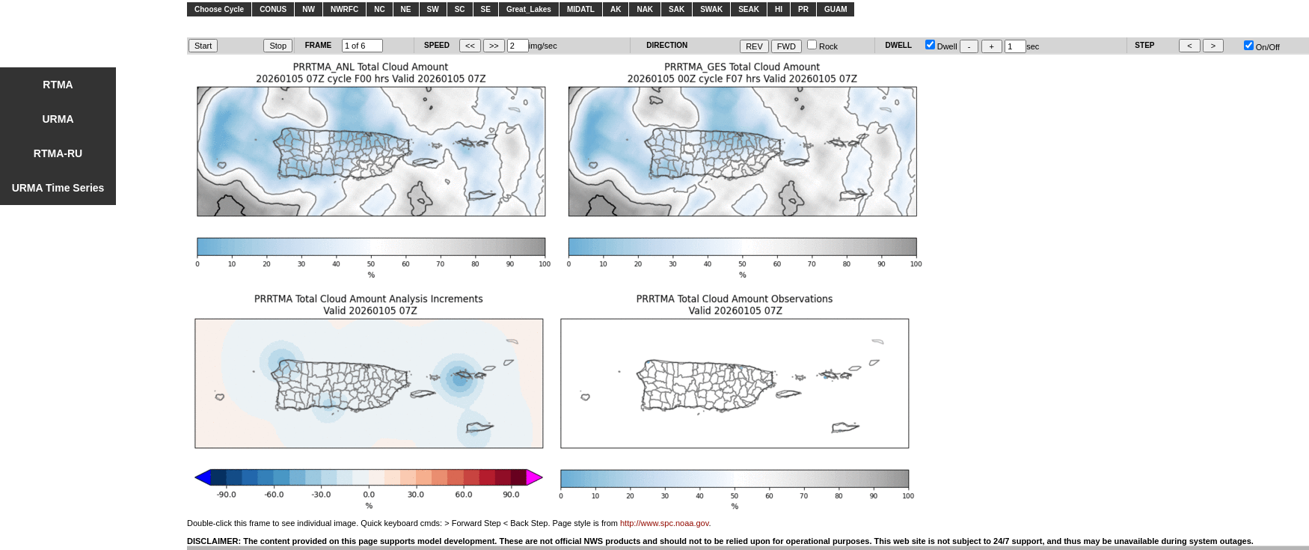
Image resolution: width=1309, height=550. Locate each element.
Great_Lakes (528, 9)
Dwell (941, 46)
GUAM (835, 9)
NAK (645, 9)
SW (433, 9)
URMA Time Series (58, 188)
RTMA (58, 85)
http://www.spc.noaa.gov (664, 523)
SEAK (748, 9)
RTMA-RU (58, 153)
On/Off (1262, 47)
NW (308, 9)
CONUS (273, 9)
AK (615, 9)
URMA (58, 119)
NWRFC (344, 9)
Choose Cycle (219, 9)
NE (406, 9)
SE (486, 9)
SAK (676, 9)
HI (778, 9)
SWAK (711, 9)
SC (460, 9)
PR (803, 9)
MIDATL (581, 9)
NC (379, 9)
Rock (822, 46)
